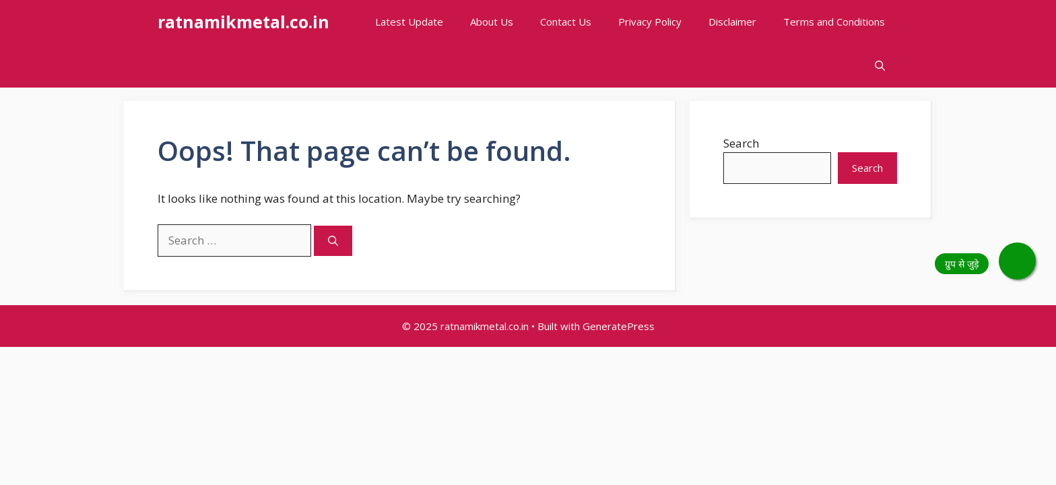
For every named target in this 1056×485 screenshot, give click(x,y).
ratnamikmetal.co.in (243, 21)
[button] (879, 66)
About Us (491, 21)
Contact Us (565, 21)
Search (741, 143)
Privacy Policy (650, 21)
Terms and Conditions (834, 21)
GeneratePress (619, 326)
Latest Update (409, 21)
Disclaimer (732, 21)
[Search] (333, 241)
